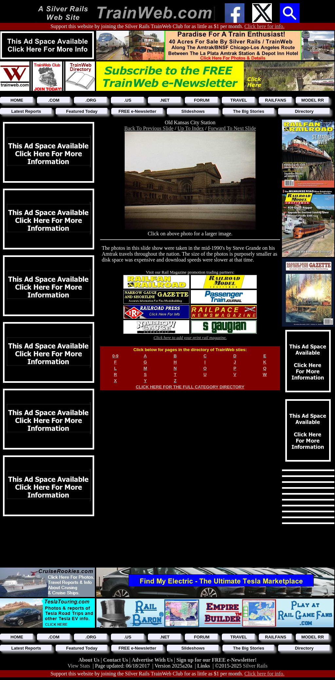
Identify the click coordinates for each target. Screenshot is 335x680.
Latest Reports (26, 111)
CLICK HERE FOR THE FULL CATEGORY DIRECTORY (190, 386)
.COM (54, 100)
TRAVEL (238, 100)
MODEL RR (312, 100)
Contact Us (116, 660)
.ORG (90, 100)
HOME (16, 100)
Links (203, 666)
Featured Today (81, 111)
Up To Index (191, 128)
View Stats (78, 666)
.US (128, 100)
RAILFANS (275, 100)
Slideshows (193, 111)
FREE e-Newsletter (137, 111)
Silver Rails (255, 666)
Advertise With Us (153, 660)
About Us (90, 660)
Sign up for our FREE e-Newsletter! (216, 660)
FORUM (202, 100)
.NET (165, 100)
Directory (304, 111)
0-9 (115, 355)
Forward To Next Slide (232, 128)
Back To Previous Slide (148, 128)
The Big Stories (248, 111)
